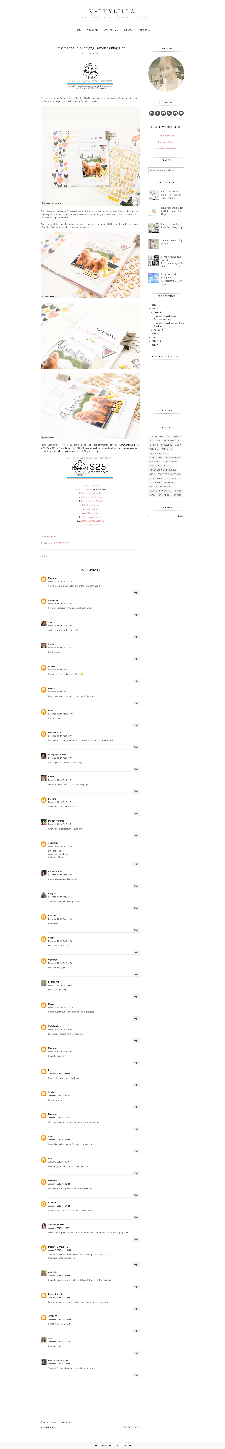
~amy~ (51, 622)
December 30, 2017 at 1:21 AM (60, 736)
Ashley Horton (91, 513)
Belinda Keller (54, 982)
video (178, 445)
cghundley (53, 843)
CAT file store (169, 462)
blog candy (156, 483)
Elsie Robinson (91, 505)
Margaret (52, 1004)
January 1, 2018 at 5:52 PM (59, 1096)
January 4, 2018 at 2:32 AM (59, 1184)
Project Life (163, 466)
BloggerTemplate (124, 1445)
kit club (154, 445)
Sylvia (51, 1092)
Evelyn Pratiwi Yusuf (91, 501)
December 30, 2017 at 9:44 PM (60, 985)
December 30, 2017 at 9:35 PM (60, 963)
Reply (136, 593)
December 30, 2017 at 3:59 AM (60, 802)
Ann (50, 1136)
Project (175, 478)
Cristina (52, 1203)
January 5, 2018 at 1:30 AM (59, 1276)
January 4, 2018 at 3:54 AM (59, 1206)
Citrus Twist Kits (166, 136)
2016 (154, 334)
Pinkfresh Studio (91, 485)
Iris (49, 1070)
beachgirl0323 (55, 1294)
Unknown (52, 578)
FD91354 (52, 688)
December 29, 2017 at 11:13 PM (60, 692)
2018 (154, 305)
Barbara (52, 799)
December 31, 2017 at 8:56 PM (60, 1052)
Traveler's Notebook (169, 474)
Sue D (51, 938)
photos (153, 487)
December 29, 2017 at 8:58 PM (60, 670)
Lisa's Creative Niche (58, 1360)
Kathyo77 (52, 915)
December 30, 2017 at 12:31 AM (60, 714)
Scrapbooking (157, 437)
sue (50, 1158)
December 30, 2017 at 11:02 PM (60, 1007)
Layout (176, 437)
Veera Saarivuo (83, 489)
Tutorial (154, 449)
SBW (158, 441)
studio (177, 495)
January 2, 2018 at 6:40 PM (59, 1118)
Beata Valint (91, 509)
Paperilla (167, 449)
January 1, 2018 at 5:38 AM (59, 1074)
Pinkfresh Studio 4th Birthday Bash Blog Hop (172, 211)
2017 (154, 309)
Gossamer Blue (174, 458)
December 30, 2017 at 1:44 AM (60, 758)
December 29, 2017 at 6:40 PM (60, 626)
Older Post (130, 1427)
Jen (50, 1338)
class (153, 495)
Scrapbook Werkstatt (166, 149)
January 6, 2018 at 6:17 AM (59, 1364)
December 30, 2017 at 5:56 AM (60, 824)
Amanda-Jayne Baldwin (92, 520)
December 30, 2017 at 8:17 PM (60, 941)
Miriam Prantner (56, 821)
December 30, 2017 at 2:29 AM (60, 780)
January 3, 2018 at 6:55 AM (59, 1140)
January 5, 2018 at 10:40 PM (59, 1342)
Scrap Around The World (163, 470)
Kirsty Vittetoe (55, 871)
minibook (154, 462)
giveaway (170, 483)
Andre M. (52, 1272)
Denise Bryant (54, 732)
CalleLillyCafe (54, 1026)
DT (168, 437)
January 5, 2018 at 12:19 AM (59, 1250)
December (158, 312)
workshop (165, 487)
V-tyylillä (112, 10)
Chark (51, 777)
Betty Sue (52, 893)
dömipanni (53, 600)
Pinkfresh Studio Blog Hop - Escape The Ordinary (171, 194)
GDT (151, 466)
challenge (166, 445)
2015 (154, 337)
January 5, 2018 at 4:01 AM (59, 1298)
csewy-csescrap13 (57, 755)
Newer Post (50, 1427)
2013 (154, 345)
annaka (51, 666)
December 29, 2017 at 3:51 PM (60, 581)
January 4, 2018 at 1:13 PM (59, 1228)
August (157, 330)
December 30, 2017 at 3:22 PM (60, 897)
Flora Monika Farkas (91, 497)
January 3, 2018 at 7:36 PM (59, 1162)
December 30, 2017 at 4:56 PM (60, 919)
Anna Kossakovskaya (91, 517)
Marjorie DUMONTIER (58, 1247)
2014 (154, 341)
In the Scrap (156, 458)
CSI (151, 441)
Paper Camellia (171, 441)
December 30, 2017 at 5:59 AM (60, 846)
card (152, 474)
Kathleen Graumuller (91, 493)
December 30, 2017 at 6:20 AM (60, 875)
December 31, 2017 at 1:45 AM (60, 1029)
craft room (165, 495)
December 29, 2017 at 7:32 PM (60, 648)
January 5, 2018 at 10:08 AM (59, 1320)
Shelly (51, 644)
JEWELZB (52, 1316)
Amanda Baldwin (56, 1225)
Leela (50, 710)
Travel (177, 491)
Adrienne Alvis (92, 524)
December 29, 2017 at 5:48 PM (60, 603)
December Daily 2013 (160, 491)
